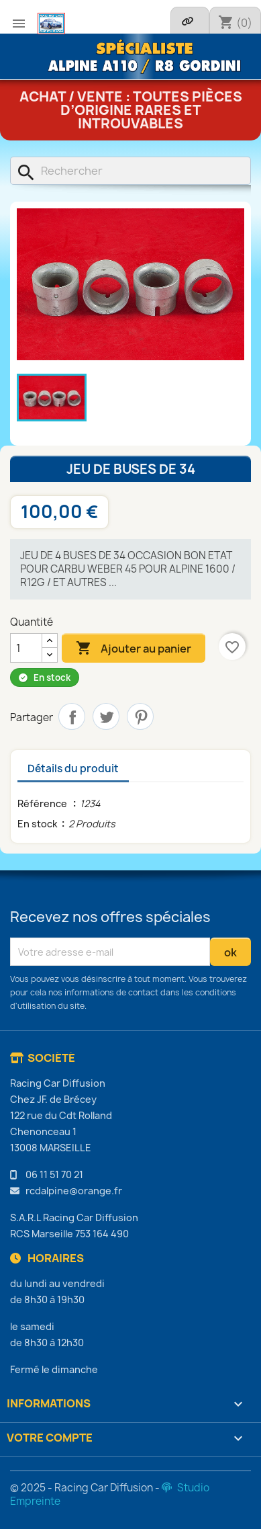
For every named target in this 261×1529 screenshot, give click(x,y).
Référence (43, 803)
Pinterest (140, 716)
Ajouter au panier (133, 648)
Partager (72, 716)
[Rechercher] (130, 171)
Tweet (106, 716)
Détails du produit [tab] (73, 768)
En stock (37, 823)
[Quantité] (26, 648)
